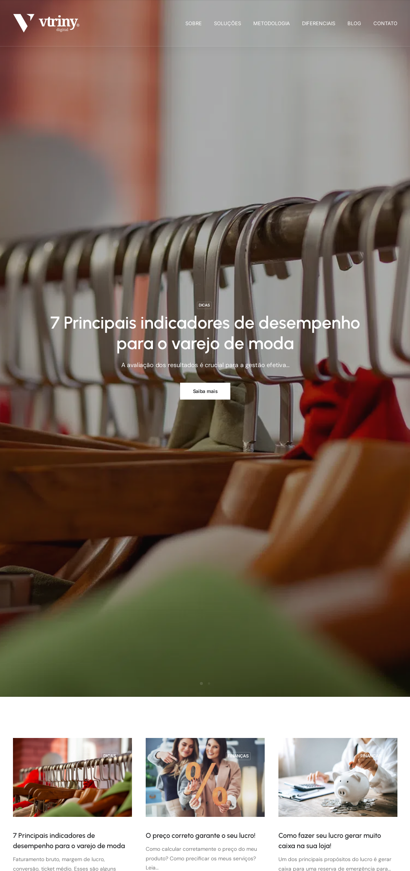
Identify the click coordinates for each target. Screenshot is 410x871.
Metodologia (271, 23)
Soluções (227, 23)
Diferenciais (318, 23)
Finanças (238, 756)
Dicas (204, 305)
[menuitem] (196, 23)
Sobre (193, 23)
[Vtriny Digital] (46, 23)
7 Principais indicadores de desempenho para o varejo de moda (205, 332)
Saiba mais (205, 391)
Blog (354, 23)
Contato (385, 23)
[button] (72, 777)
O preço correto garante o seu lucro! (201, 835)
